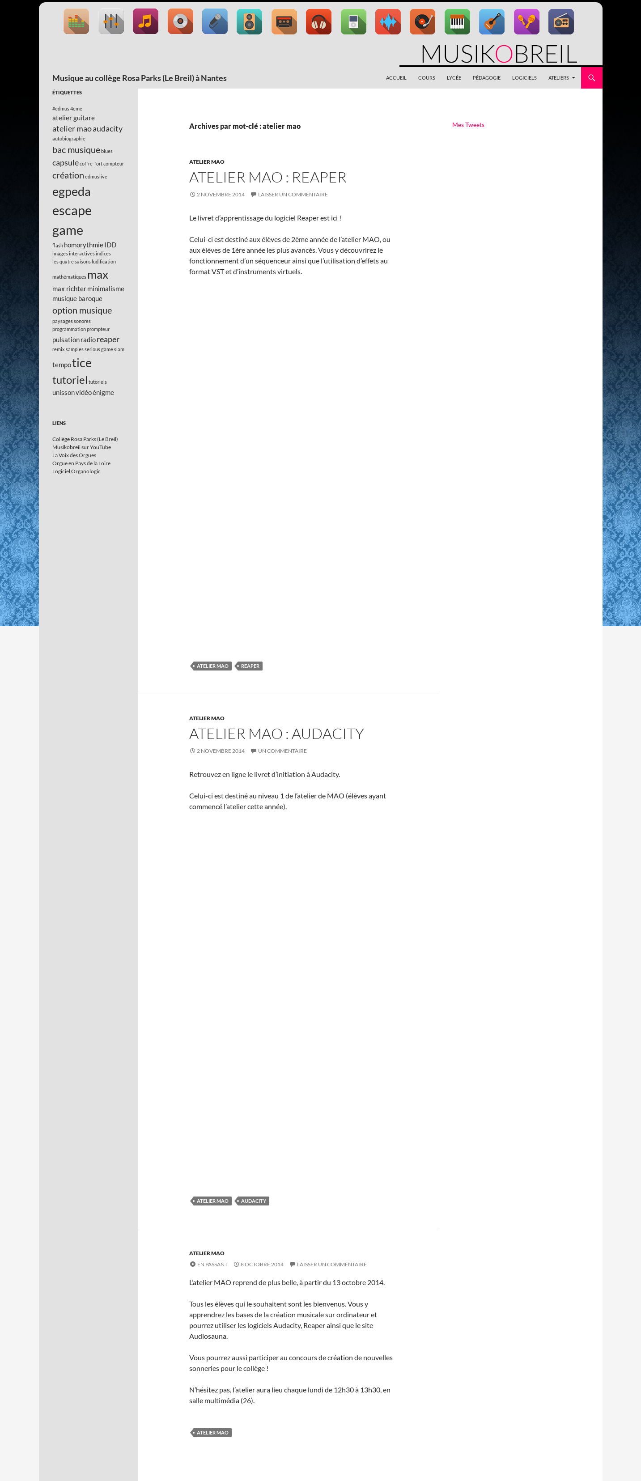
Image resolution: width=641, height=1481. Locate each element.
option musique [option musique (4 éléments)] (82, 310)
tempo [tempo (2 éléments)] (61, 365)
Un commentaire (282, 750)
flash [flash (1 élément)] (57, 245)
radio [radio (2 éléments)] (88, 339)
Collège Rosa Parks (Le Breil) (85, 439)
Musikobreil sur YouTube (81, 447)
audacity (253, 1201)
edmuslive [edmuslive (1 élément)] (96, 176)
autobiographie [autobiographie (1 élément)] (68, 138)
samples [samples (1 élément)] (75, 349)
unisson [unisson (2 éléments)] (63, 392)
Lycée (454, 78)
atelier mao (213, 666)
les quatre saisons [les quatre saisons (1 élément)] (71, 261)
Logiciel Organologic (76, 471)
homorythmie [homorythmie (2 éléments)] (83, 245)
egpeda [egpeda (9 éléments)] (71, 191)
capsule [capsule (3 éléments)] (65, 162)
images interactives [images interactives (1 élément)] (73, 253)
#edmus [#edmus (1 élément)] (60, 108)
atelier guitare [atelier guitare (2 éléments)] (73, 118)
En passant (212, 1264)
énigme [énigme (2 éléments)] (103, 392)
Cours (426, 78)
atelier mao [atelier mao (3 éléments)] (72, 128)
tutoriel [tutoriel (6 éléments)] (70, 379)
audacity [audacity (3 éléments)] (108, 128)
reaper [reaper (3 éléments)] (108, 339)
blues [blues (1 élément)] (107, 151)
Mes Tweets (468, 124)
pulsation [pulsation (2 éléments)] (66, 339)
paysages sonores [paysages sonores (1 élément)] (71, 321)
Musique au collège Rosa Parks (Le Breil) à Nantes (139, 78)
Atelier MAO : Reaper (268, 177)
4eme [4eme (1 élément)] (76, 108)
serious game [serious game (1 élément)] (99, 349)
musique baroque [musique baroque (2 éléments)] (77, 298)
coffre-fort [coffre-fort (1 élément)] (91, 163)
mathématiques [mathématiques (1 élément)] (69, 277)
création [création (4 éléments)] (68, 175)
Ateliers (558, 78)
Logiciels (524, 78)
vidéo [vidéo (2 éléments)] (84, 392)
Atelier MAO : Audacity (276, 733)
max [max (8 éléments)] (97, 274)
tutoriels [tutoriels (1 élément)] (98, 382)
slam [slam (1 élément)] (119, 349)
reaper (250, 666)
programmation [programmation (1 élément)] (69, 329)
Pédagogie (487, 78)
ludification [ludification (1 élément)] (104, 261)
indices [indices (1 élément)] (103, 253)
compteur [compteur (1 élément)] (113, 163)
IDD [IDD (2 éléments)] (110, 245)
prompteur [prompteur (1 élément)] (98, 329)
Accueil (396, 78)
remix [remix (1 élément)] (58, 349)
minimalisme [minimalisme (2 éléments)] (105, 288)
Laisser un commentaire (293, 194)
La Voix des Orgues (74, 455)
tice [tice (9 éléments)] (82, 362)
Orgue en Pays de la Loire (81, 463)
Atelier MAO (207, 161)
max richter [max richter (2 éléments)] (69, 288)
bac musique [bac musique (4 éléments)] (76, 149)
